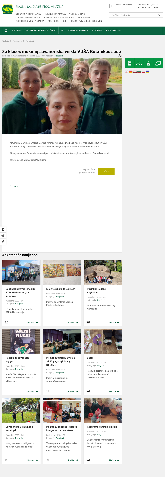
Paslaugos (84, 17)
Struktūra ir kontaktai (28, 14)
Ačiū (106, 171)
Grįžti (16, 186)
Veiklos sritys (77, 14)
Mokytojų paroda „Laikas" (60, 289)
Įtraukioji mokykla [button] (78, 30)
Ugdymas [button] (16, 30)
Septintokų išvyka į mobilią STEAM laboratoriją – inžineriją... (20, 292)
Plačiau (31, 322)
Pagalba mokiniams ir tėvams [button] (41, 30)
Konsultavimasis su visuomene (86, 21)
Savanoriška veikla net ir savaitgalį (19, 428)
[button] (6, 31)
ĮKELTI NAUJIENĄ (124, 4)
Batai (90, 357)
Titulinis (5, 41)
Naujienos (17, 41)
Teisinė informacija (55, 14)
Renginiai (30, 41)
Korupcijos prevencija (28, 17)
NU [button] (62, 30)
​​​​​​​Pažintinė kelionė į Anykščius (97, 291)
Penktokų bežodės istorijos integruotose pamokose (61, 428)
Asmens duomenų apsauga (30, 21)
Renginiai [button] (97, 30)
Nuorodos (53, 21)
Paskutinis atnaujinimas (148, 6)
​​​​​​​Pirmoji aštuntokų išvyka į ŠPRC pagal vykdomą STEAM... (60, 361)
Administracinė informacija (59, 17)
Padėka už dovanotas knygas (17, 359)
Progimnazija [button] (113, 30)
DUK (64, 21)
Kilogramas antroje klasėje (102, 426)
